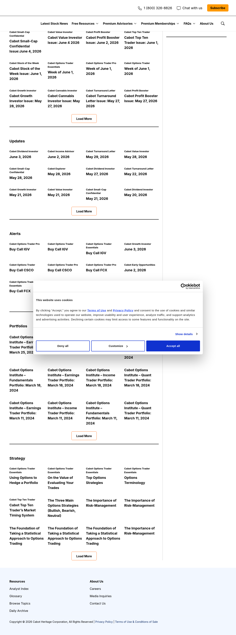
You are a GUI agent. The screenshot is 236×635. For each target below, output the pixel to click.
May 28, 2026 (135, 157)
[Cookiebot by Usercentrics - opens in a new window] (183, 286)
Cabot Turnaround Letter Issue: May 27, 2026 (103, 101)
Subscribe (217, 8)
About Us (206, 23)
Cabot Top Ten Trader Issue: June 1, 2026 (141, 43)
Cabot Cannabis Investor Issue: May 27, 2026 (64, 101)
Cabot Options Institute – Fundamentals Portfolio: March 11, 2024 (101, 413)
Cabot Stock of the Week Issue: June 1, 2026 (25, 74)
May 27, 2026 (97, 174)
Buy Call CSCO (21, 270)
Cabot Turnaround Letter (100, 90)
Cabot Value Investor (60, 31)
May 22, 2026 (135, 174)
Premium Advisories (118, 23)
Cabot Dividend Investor (23, 151)
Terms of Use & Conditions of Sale (136, 621)
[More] (97, 23)
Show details (184, 333)
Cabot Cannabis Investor (62, 90)
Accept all (173, 346)
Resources (17, 581)
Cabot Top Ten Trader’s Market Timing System (22, 510)
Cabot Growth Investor (22, 90)
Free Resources (83, 23)
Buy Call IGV (19, 249)
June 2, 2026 (58, 157)
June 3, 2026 (20, 157)
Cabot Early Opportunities (139, 264)
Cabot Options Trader (137, 63)
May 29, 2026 (97, 157)
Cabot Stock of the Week (24, 63)
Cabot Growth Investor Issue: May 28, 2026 (25, 101)
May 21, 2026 (20, 195)
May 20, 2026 (135, 195)
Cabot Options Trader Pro (101, 63)
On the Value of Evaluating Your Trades (61, 483)
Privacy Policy (104, 621)
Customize (118, 346)
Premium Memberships (158, 23)
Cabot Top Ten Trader (137, 31)
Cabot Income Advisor (61, 151)
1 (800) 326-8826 (155, 8)
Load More (84, 119)
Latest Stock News (54, 23)
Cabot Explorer (56, 168)
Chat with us (189, 8)
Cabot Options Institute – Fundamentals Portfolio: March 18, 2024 (25, 380)
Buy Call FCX (96, 270)
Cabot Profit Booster (98, 31)
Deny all (62, 346)
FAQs (187, 23)
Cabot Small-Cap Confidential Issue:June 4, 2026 (25, 46)
